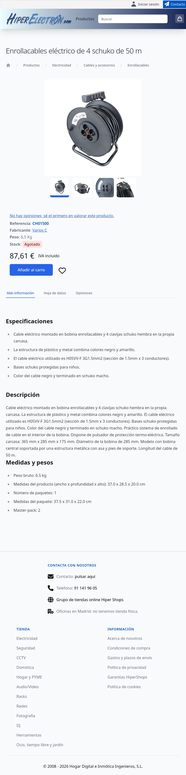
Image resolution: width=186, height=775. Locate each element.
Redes (22, 706)
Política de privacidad (127, 667)
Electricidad (61, 65)
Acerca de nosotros (125, 638)
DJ (18, 725)
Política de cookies (124, 686)
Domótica (25, 667)
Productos (85, 19)
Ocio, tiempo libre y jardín (39, 744)
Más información (20, 293)
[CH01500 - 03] (104, 187)
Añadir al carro (31, 270)
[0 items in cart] (179, 18)
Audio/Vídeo (27, 686)
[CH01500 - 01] (59, 187)
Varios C (39, 230)
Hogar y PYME (29, 677)
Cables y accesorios (99, 65)
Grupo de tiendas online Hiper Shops (90, 599)
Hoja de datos (55, 293)
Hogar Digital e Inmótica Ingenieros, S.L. (106, 766)
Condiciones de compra (129, 648)
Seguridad (25, 648)
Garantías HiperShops (127, 677)
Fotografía (25, 715)
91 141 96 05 (85, 588)
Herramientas (28, 735)
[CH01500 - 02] (82, 187)
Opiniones (84, 293)
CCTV (21, 657)
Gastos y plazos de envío (130, 657)
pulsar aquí (85, 576)
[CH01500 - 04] (126, 187)
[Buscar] (133, 19)
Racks (21, 696)
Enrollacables (138, 65)
